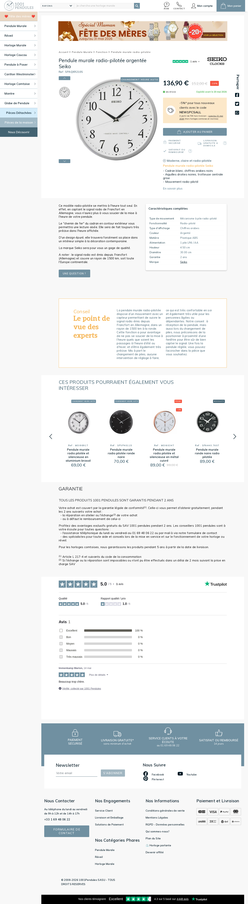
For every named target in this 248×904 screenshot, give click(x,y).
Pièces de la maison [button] (20, 122)
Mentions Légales (157, 817)
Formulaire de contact (66, 831)
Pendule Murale (83, 52)
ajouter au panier (194, 132)
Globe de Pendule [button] (20, 103)
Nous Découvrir (19, 132)
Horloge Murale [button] (20, 45)
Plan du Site (153, 838)
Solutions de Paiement (109, 824)
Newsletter (68, 765)
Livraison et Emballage (109, 817)
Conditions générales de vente (165, 810)
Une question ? (74, 273)
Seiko (183, 261)
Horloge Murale (105, 863)
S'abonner (112, 773)
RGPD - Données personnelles (165, 824)
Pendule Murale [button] (20, 26)
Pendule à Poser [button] (20, 64)
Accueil (65, 52)
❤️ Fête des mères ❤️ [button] (19, 16)
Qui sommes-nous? (157, 831)
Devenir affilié (155, 852)
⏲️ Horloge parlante (158, 845)
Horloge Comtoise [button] (20, 84)
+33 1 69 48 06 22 (57, 819)
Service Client (104, 810)
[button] (167, 5)
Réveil (99, 856)
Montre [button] (20, 93)
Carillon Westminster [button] (20, 74)
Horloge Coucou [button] (20, 55)
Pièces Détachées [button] (21, 113)
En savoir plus (173, 188)
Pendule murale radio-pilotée (131, 52)
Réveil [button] (20, 35)
